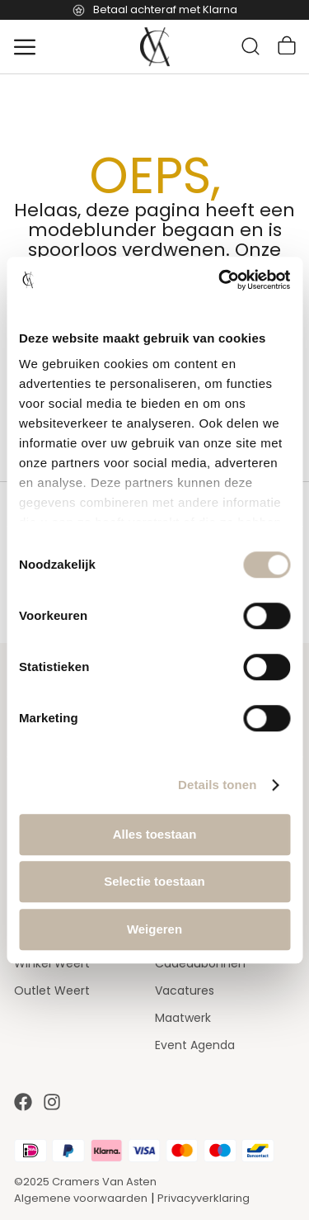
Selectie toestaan (154, 881)
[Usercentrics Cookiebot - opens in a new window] (220, 280)
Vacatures (184, 990)
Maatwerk (183, 1018)
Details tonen (217, 785)
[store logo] (155, 47)
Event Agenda (195, 1045)
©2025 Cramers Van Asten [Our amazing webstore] (85, 1181)
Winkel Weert (52, 963)
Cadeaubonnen (200, 963)
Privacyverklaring (203, 1198)
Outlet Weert (52, 990)
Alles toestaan (155, 834)
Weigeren (154, 929)
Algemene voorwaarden (80, 1198)
